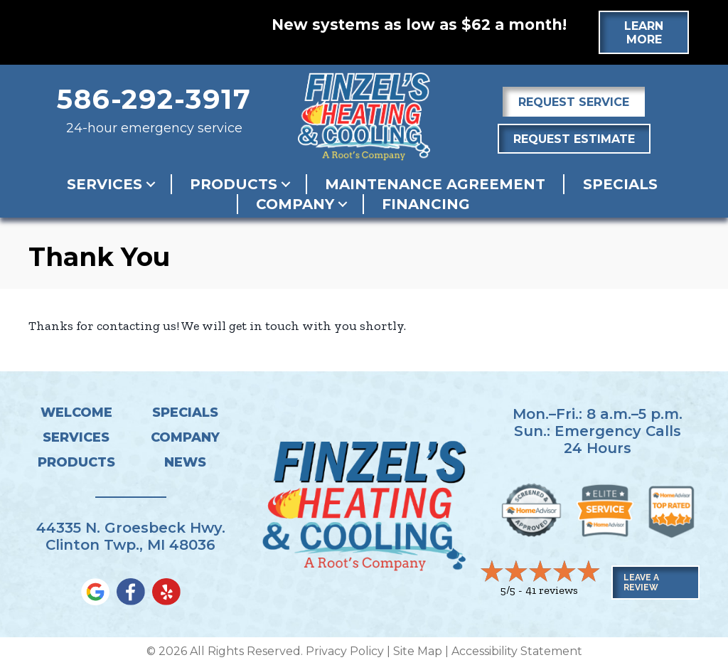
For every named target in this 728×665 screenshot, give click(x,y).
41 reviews (551, 590)
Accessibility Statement (516, 651)
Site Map (417, 651)
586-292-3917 (154, 99)
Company (295, 204)
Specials (620, 184)
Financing (426, 204)
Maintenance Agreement (435, 184)
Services (104, 184)
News (185, 462)
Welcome (76, 412)
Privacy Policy (345, 651)
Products (233, 184)
